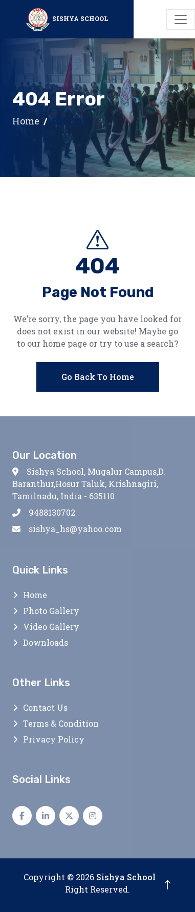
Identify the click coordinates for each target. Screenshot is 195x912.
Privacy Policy (53, 739)
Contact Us (45, 707)
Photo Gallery (51, 610)
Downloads (45, 642)
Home (25, 121)
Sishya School (126, 877)
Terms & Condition (61, 723)
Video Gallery (51, 626)
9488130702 (43, 512)
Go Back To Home (97, 377)
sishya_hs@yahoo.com (67, 528)
